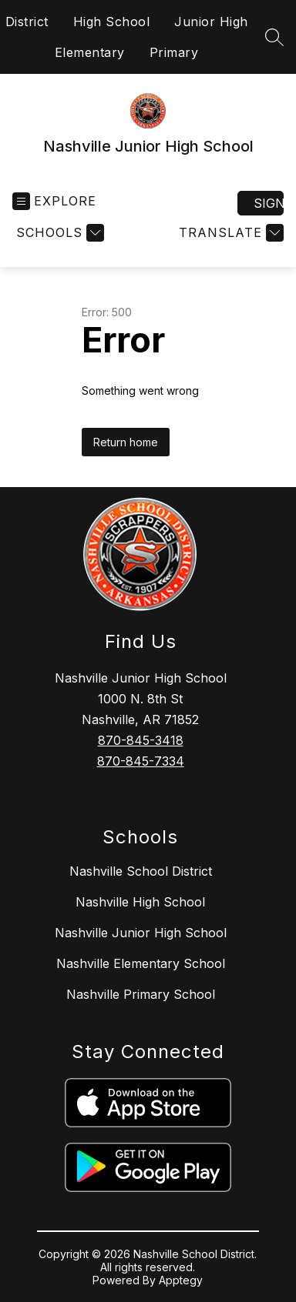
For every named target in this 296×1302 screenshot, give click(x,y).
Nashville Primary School (140, 994)
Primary (174, 52)
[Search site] (274, 37)
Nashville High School (140, 902)
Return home (125, 442)
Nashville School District (140, 871)
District (27, 21)
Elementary (90, 52)
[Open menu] (54, 201)
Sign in (269, 203)
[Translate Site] (229, 232)
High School (111, 21)
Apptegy (181, 1280)
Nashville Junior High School (141, 932)
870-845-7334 (140, 761)
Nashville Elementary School (140, 963)
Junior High (211, 21)
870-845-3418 (140, 740)
